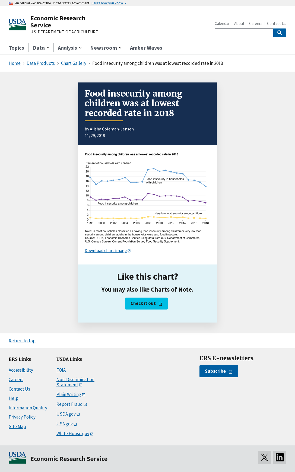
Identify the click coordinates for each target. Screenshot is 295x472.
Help (13, 398)
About (239, 23)
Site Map (17, 426)
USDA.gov (66, 414)
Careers (255, 23)
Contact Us (276, 23)
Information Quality (28, 408)
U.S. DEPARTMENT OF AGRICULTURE (64, 32)
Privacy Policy (22, 417)
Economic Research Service (57, 21)
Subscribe (215, 371)
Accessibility (21, 370)
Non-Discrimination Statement (75, 382)
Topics (16, 47)
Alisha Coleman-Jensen (112, 129)
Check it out (143, 303)
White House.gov (72, 433)
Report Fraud (69, 404)
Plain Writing (68, 394)
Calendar (222, 23)
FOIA (61, 370)
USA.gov (64, 424)
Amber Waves (146, 47)
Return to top (22, 341)
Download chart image (106, 250)
